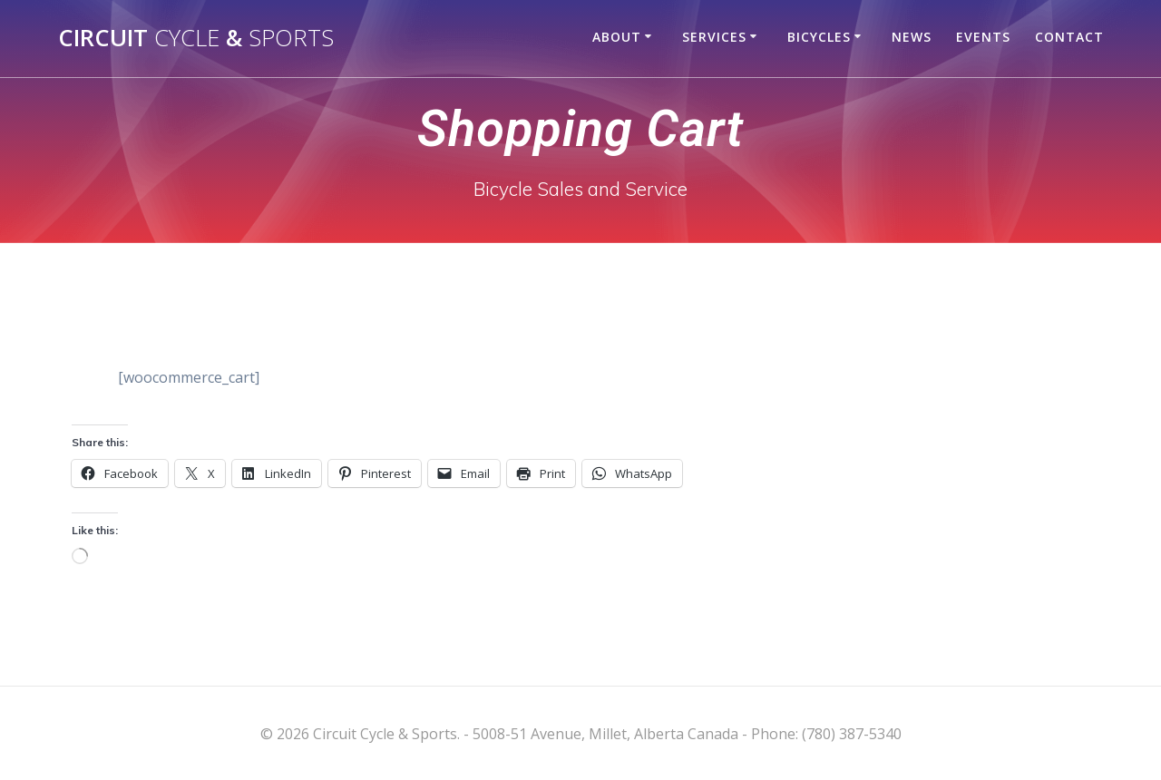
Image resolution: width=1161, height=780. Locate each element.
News (912, 36)
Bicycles (819, 36)
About (616, 36)
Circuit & (196, 38)
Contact (1069, 36)
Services (714, 36)
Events (983, 36)
